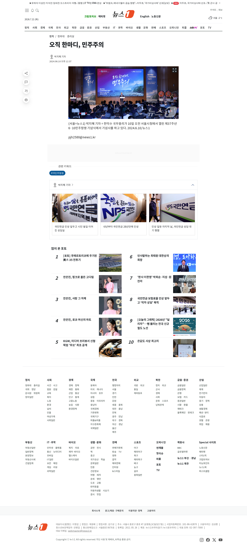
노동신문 (156, 16)
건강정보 (94, 471)
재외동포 (138, 393)
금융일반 (181, 385)
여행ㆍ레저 (95, 475)
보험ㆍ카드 (182, 397)
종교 (92, 455)
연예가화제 (117, 447)
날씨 (49, 408)
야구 (136, 447)
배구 (136, 463)
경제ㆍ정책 (74, 385)
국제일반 (94, 428)
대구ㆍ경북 (117, 420)
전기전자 (203, 393)
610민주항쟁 (57, 173)
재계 (201, 389)
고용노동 (73, 401)
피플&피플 (95, 420)
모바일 (50, 455)
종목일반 (138, 475)
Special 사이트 (207, 442)
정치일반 (29, 397)
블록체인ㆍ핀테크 (185, 412)
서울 (114, 389)
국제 (92, 380)
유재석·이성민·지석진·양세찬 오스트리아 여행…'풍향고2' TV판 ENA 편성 (59, 3)
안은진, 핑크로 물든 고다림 (78, 277)
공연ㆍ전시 (95, 447)
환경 (49, 404)
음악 (114, 459)
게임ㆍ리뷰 (52, 467)
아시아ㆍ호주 (96, 393)
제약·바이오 (74, 451)
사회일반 (51, 420)
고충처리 (151, 510)
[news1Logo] (38, 527)
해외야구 (138, 451)
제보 (220, 10)
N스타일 (116, 471)
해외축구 (138, 459)
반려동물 (94, 486)
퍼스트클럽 (204, 471)
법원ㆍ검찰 (52, 389)
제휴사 (180, 442)
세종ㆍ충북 (117, 404)
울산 (114, 428)
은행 (179, 393)
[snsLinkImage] (202, 539)
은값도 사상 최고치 (148, 341)
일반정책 (29, 451)
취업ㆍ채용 (204, 424)
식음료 (202, 416)
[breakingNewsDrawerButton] (32, 10)
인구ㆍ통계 (74, 397)
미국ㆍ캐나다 (96, 389)
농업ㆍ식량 (74, 404)
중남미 (93, 404)
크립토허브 (90, 16)
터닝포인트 (204, 463)
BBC (179, 447)
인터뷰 (115, 467)
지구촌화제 (95, 424)
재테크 (180, 408)
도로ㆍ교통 (95, 483)
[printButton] (26, 99)
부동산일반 (30, 447)
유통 (201, 404)
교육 (49, 393)
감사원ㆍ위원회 (32, 393)
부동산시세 (30, 459)
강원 (114, 401)
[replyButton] (26, 82)
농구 (136, 467)
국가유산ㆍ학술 (97, 459)
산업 (201, 380)
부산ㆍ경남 (117, 424)
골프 (136, 471)
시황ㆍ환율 (182, 404)
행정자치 (116, 385)
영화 (114, 455)
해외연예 (116, 463)
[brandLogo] (123, 14)
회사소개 (96, 510)
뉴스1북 (203, 467)
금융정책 (181, 389)
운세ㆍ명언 (95, 479)
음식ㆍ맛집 (95, 494)
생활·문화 (95, 442)
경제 (71, 380)
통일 (136, 389)
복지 (49, 397)
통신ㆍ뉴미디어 (54, 451)
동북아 (93, 385)
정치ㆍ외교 (161, 385)
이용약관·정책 (135, 510)
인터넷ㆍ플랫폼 (54, 447)
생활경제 (203, 408)
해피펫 (101, 16)
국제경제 (94, 408)
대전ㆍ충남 (117, 408)
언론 (92, 467)
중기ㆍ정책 (204, 401)
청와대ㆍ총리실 (32, 385)
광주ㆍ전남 (117, 416)
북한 (158, 380)
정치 (27, 380)
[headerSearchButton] (37, 10)
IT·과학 (51, 442)
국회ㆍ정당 (30, 389)
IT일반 (50, 459)
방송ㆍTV (116, 451)
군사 (158, 389)
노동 (49, 401)
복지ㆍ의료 (74, 447)
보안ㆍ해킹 (52, 463)
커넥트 (213, 10)
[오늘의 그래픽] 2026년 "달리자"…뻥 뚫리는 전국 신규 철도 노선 (153, 324)
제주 (114, 432)
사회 (49, 380)
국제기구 (94, 416)
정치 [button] (51, 36)
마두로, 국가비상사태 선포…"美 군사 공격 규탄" (192, 3)
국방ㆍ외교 (139, 385)
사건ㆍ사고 (52, 385)
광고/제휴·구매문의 (114, 510)
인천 (114, 397)
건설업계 (29, 463)
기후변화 (94, 412)
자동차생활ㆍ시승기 (99, 490)
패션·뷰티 (204, 412)
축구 (136, 455)
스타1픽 (203, 455)
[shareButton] (26, 73)
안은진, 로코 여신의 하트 (77, 320)
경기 (114, 393)
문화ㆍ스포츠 (162, 401)
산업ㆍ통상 (74, 393)
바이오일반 (74, 459)
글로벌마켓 (182, 451)
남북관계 (160, 404)
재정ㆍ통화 (74, 389)
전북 (114, 412)
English (144, 16)
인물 (49, 412)
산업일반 (203, 385)
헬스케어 (73, 455)
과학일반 (51, 471)
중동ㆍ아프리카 (97, 401)
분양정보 (29, 455)
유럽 (92, 397)
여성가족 (51, 416)
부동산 (28, 442)
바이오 (72, 442)
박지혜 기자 (60, 56)
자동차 (202, 397)
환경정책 (73, 408)
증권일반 (181, 401)
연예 (114, 442)
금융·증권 (182, 380)
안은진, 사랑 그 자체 (74, 298)
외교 (136, 380)
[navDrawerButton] (27, 10)
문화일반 (94, 463)
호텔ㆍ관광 (204, 420)
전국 (114, 380)
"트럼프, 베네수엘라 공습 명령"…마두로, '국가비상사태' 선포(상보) (130, 3)
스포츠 (137, 442)
